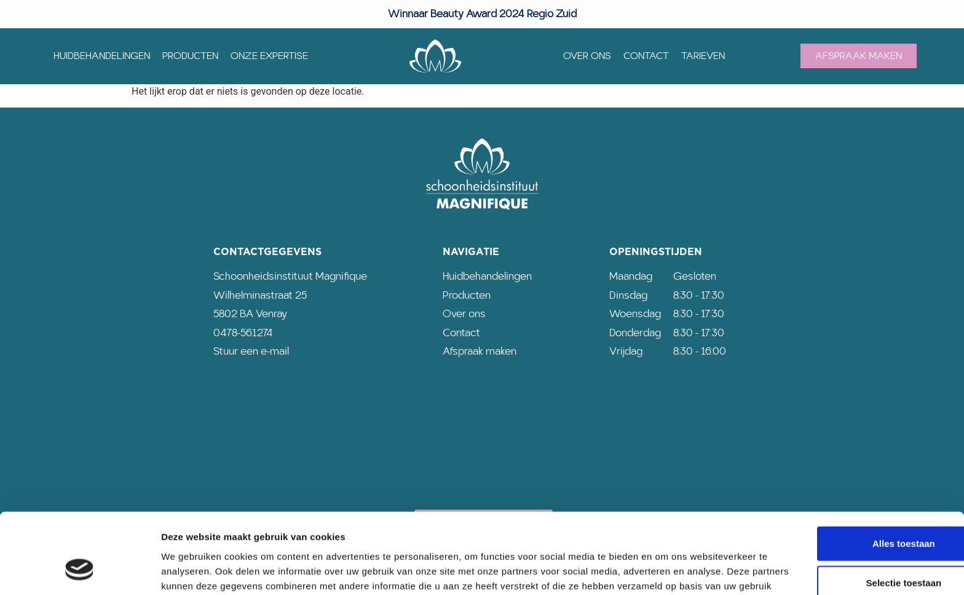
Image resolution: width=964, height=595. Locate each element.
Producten (190, 56)
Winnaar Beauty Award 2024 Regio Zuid (482, 14)
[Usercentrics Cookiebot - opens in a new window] (79, 571)
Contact (646, 56)
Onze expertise (269, 56)
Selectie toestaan (830, 513)
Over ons (587, 56)
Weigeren (829, 552)
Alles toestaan (830, 473)
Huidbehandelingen (101, 56)
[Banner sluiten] (945, 461)
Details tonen (664, 570)
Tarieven (703, 56)
